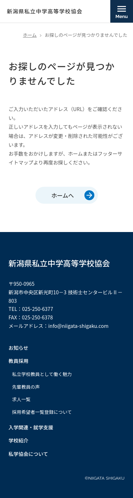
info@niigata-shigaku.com (78, 325)
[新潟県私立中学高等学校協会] (41, 11)
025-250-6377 (37, 308)
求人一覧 (21, 399)
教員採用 (18, 361)
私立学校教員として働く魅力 (42, 374)
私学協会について (28, 454)
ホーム (30, 34)
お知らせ (18, 347)
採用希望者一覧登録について (42, 412)
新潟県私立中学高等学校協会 (59, 262)
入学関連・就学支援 (31, 427)
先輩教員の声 (26, 387)
